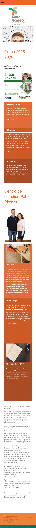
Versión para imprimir (10, 516)
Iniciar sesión (28, 515)
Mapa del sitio (7, 517)
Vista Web (29, 517)
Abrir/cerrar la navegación (18, 2)
